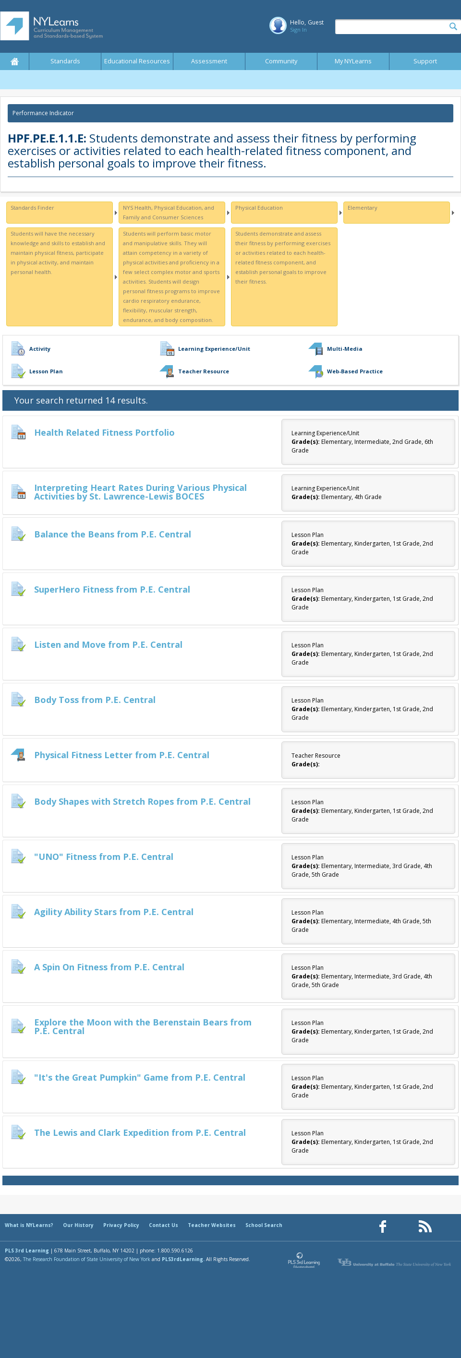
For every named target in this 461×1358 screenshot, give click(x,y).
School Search (263, 1225)
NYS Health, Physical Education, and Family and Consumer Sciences (168, 212)
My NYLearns (353, 61)
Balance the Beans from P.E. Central (112, 534)
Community (281, 61)
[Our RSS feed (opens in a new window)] (425, 1227)
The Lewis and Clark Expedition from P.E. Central (140, 1132)
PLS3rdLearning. (183, 1259)
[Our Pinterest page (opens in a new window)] (403, 1227)
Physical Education (259, 207)
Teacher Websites (212, 1225)
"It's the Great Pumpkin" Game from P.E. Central (139, 1077)
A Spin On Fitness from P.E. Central (109, 967)
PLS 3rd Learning (27, 1250)
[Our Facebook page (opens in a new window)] (382, 1227)
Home (14, 61)
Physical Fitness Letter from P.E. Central (121, 755)
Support (425, 61)
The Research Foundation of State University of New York (86, 1259)
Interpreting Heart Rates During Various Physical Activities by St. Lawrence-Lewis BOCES (140, 492)
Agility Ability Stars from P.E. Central (114, 911)
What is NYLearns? (29, 1225)
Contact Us (163, 1225)
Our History (78, 1225)
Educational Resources (137, 61)
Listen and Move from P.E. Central (108, 644)
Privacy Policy (121, 1225)
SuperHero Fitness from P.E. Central (112, 589)
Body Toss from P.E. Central (95, 699)
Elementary (362, 207)
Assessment (209, 61)
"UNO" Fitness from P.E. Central (103, 856)
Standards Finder (32, 207)
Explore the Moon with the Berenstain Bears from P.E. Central (143, 1026)
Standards (65, 61)
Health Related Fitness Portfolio (104, 432)
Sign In (298, 29)
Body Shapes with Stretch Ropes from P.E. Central (142, 801)
